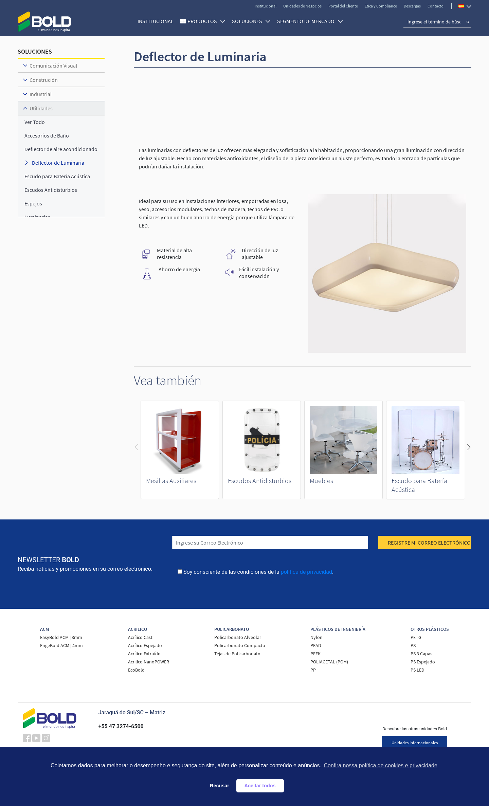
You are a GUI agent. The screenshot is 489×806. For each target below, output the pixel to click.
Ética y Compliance (381, 5)
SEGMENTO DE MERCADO (310, 21)
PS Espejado (423, 662)
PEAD (315, 645)
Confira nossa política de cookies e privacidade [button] (380, 765)
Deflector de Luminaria (58, 162)
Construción (44, 79)
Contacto (435, 5)
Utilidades (41, 108)
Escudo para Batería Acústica (57, 176)
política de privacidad (306, 572)
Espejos (33, 203)
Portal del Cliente (343, 5)
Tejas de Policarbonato (237, 654)
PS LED (417, 670)
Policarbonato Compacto (239, 645)
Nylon (316, 637)
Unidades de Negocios (302, 5)
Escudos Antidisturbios (259, 480)
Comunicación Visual (53, 65)
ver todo (34, 121)
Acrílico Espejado (145, 645)
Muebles (321, 480)
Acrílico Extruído (144, 654)
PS (413, 645)
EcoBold (136, 670)
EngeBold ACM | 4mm (61, 645)
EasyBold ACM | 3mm (61, 637)
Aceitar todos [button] (260, 785)
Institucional (265, 5)
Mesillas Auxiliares (171, 480)
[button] (468, 447)
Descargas (412, 5)
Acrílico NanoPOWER (148, 662)
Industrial (41, 94)
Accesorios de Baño (46, 135)
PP (313, 670)
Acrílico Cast (140, 637)
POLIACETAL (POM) (329, 662)
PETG (416, 637)
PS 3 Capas (421, 654)
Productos (206, 21)
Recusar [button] (219, 785)
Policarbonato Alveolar (237, 637)
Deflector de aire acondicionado (60, 149)
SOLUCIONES (251, 21)
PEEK (315, 654)
